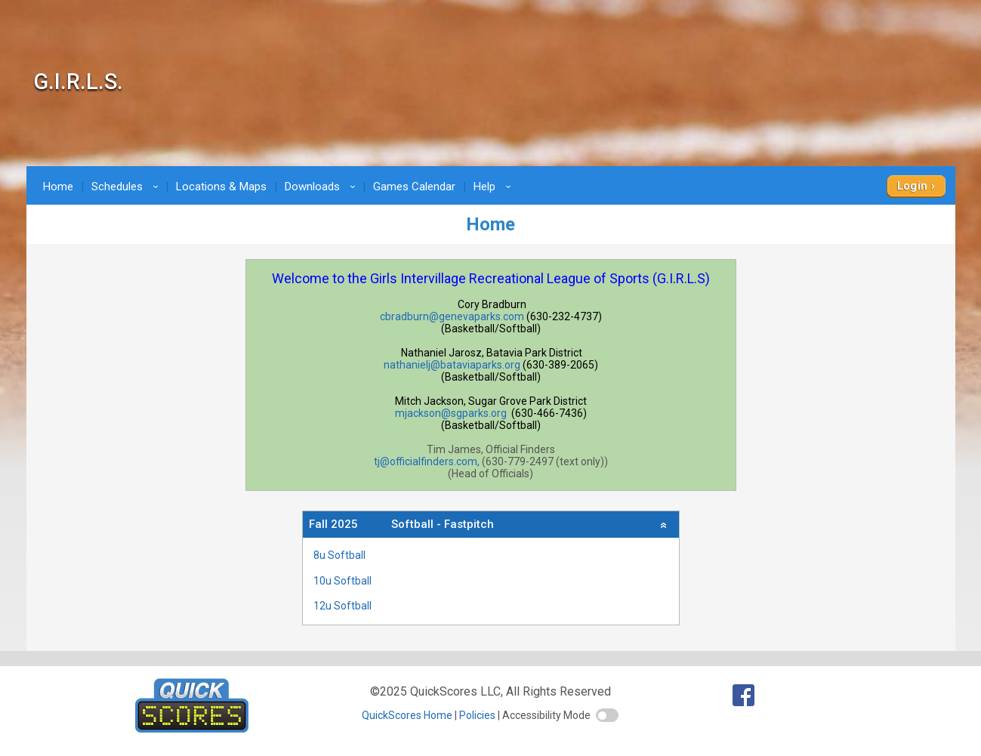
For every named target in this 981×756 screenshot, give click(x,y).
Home (58, 186)
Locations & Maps (221, 186)
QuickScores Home (407, 715)
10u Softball (342, 581)
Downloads (322, 186)
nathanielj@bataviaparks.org (452, 365)
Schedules (127, 186)
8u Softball (339, 555)
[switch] (607, 715)
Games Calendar (414, 186)
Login (912, 186)
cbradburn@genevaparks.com (452, 316)
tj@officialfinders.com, (427, 461)
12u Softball (342, 606)
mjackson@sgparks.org (451, 413)
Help (495, 186)
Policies (477, 715)
